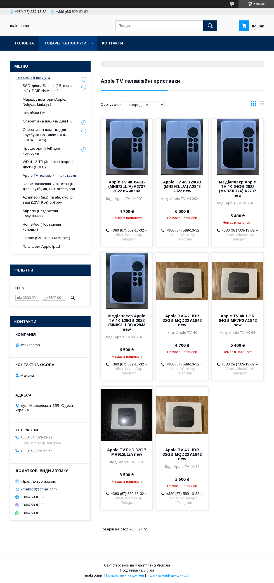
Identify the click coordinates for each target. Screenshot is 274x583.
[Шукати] (210, 25)
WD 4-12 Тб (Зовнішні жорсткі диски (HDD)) (48, 164)
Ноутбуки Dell (34, 113)
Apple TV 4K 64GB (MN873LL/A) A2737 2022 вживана (126, 186)
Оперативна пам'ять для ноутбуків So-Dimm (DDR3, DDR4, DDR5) (46, 135)
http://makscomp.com (38, 481)
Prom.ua (163, 565)
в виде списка (261, 104)
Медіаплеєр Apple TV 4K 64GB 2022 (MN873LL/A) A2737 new (237, 189)
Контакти (112, 43)
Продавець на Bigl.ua (137, 570)
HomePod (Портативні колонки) (42, 227)
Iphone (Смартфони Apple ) (46, 238)
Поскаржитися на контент (124, 575)
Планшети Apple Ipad (41, 246)
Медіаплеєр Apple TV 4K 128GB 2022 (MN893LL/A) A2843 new (126, 323)
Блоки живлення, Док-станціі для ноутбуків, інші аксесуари (49, 186)
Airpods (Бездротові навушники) (40, 213)
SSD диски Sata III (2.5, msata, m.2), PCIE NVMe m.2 (48, 88)
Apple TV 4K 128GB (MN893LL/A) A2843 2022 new (182, 186)
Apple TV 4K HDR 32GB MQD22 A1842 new (182, 320)
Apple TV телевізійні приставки (49, 175)
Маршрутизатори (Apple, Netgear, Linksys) (44, 102)
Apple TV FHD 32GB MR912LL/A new (127, 452)
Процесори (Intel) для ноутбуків (41, 150)
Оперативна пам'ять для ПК (47, 121)
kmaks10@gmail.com (39, 489)
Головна (24, 43)
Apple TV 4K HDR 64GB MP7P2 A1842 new (238, 320)
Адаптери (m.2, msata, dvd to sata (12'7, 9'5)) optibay (48, 199)
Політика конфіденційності (168, 575)
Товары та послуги (65, 43)
